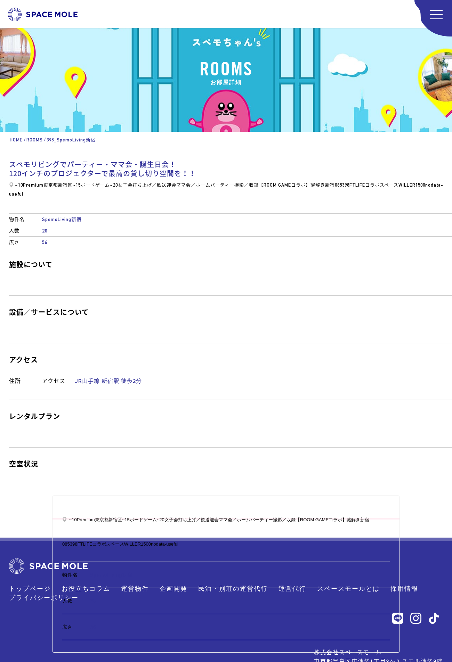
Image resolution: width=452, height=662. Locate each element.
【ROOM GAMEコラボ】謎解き (292, 185)
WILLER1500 (411, 185)
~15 (77, 185)
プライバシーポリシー (44, 597)
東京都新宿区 (58, 185)
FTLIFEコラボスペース (373, 185)
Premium (33, 185)
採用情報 (404, 588)
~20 (114, 185)
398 (345, 185)
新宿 (330, 185)
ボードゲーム (95, 185)
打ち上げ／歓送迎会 (154, 185)
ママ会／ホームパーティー (205, 185)
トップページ (30, 588)
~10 (19, 185)
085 (338, 185)
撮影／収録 (246, 185)
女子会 (125, 185)
